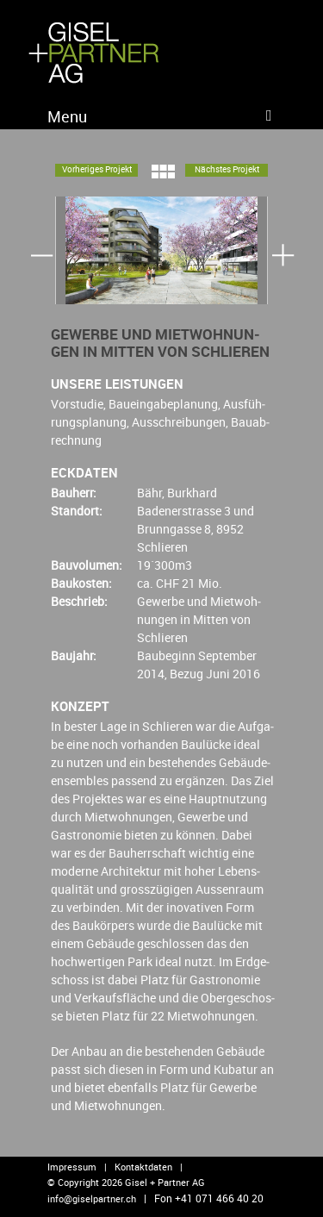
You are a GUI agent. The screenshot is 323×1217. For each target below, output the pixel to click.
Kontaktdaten (143, 1166)
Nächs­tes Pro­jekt (227, 169)
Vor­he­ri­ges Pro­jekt (97, 169)
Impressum (71, 1166)
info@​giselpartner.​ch (91, 1198)
